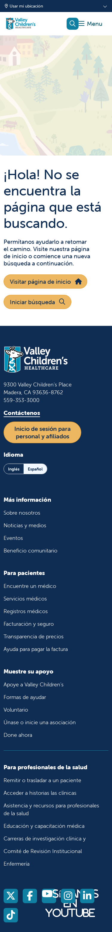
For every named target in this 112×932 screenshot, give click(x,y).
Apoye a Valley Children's (34, 684)
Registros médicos (26, 611)
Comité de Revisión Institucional (43, 851)
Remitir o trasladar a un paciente (42, 780)
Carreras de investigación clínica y (45, 838)
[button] (90, 23)
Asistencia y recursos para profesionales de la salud (51, 809)
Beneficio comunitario (30, 550)
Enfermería (17, 863)
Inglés (13, 469)
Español (35, 469)
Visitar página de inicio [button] (45, 281)
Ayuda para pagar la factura (36, 649)
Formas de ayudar (25, 697)
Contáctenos (22, 412)
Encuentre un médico (30, 585)
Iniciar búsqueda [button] (37, 302)
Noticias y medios (25, 525)
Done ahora (18, 734)
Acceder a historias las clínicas (40, 792)
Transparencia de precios (34, 636)
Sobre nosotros (22, 512)
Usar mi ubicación (24, 6)
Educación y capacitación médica (44, 825)
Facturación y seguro (29, 623)
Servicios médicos (25, 598)
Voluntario (16, 709)
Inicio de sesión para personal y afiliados (42, 432)
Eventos (13, 537)
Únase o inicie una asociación (40, 722)
